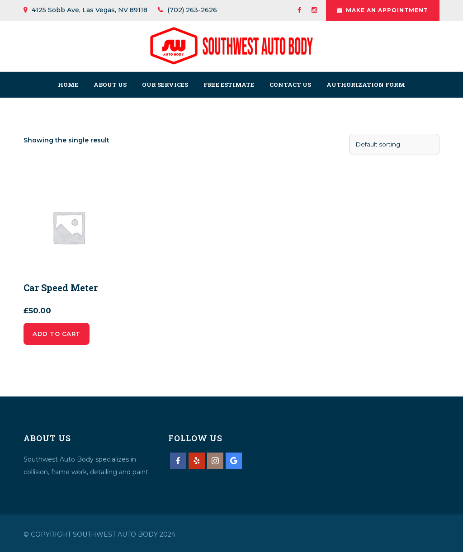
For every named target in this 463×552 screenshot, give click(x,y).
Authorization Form (365, 84)
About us (110, 84)
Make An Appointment (382, 10)
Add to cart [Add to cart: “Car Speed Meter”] (56, 333)
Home (68, 84)
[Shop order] (394, 144)
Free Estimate (228, 84)
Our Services (165, 84)
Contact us (290, 84)
